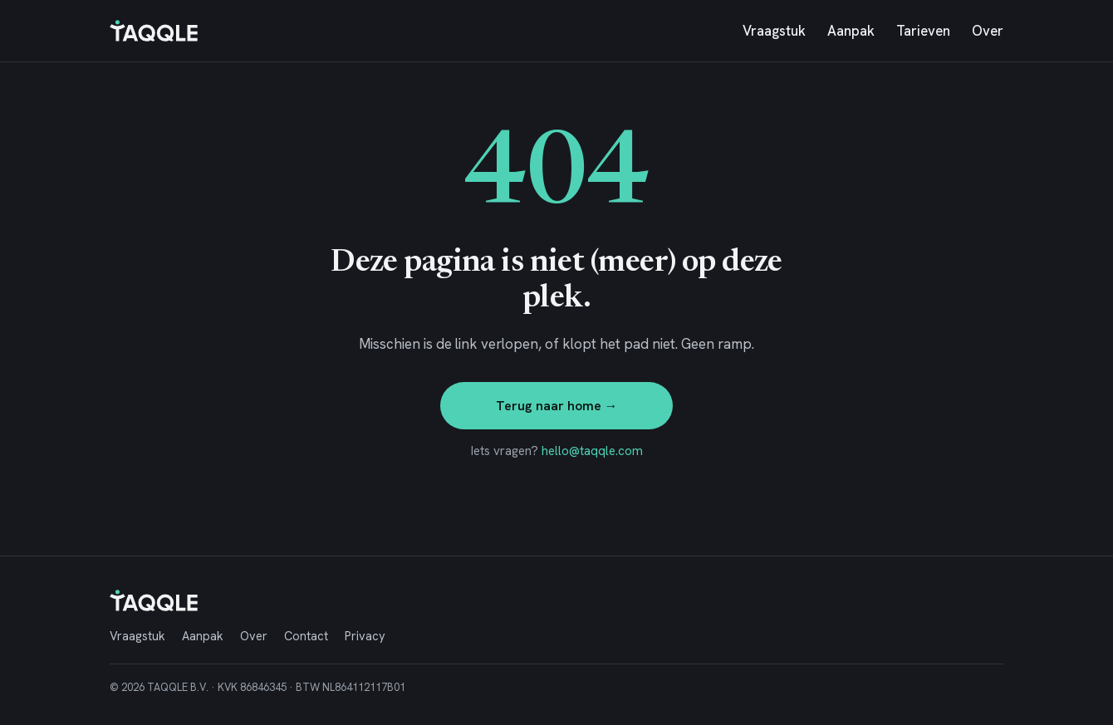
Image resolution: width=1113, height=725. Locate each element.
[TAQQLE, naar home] (154, 31)
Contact (306, 636)
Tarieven (923, 31)
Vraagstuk (774, 31)
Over (987, 31)
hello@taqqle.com (592, 451)
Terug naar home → (557, 405)
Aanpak (851, 31)
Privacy (365, 636)
